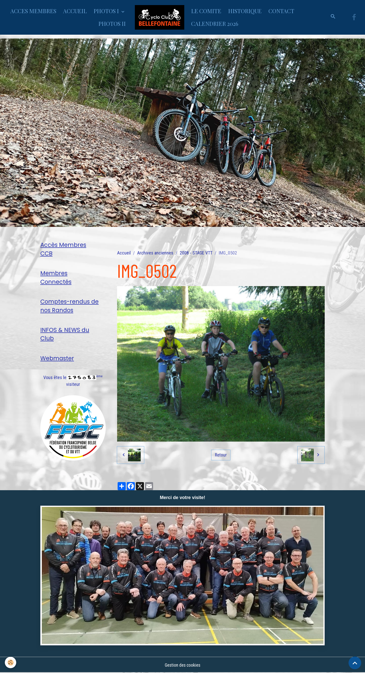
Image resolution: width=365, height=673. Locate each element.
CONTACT (281, 10)
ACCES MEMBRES (33, 10)
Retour (221, 455)
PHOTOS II (112, 23)
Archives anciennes (155, 252)
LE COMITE (206, 10)
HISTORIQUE (245, 10)
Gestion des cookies (182, 665)
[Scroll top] (355, 663)
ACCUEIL (75, 10)
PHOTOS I (107, 10)
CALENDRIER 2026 (214, 23)
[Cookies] (10, 662)
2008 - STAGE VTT (196, 252)
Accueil (124, 252)
